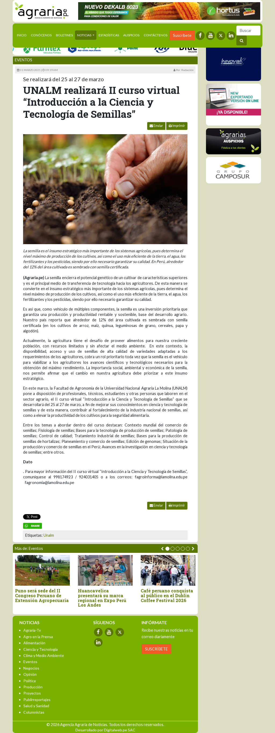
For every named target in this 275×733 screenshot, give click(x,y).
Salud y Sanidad (36, 705)
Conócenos (41, 35)
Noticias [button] (84, 35)
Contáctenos (155, 35)
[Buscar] (248, 30)
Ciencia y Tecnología (40, 649)
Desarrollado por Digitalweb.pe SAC (105, 730)
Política (29, 680)
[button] (167, 548)
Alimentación (34, 643)
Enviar (156, 126)
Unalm (49, 535)
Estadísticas (109, 35)
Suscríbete (182, 35)
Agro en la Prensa (38, 636)
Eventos (23, 60)
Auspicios (131, 35)
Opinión (30, 674)
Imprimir (177, 126)
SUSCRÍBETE (156, 649)
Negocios (31, 668)
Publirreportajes (36, 699)
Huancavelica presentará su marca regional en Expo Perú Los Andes (102, 597)
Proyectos (32, 693)
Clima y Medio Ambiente (43, 655)
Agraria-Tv (32, 630)
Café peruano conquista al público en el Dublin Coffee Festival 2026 (167, 595)
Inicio (23, 34)
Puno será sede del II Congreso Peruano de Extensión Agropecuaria (42, 595)
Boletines (64, 35)
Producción (32, 687)
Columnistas (33, 712)
